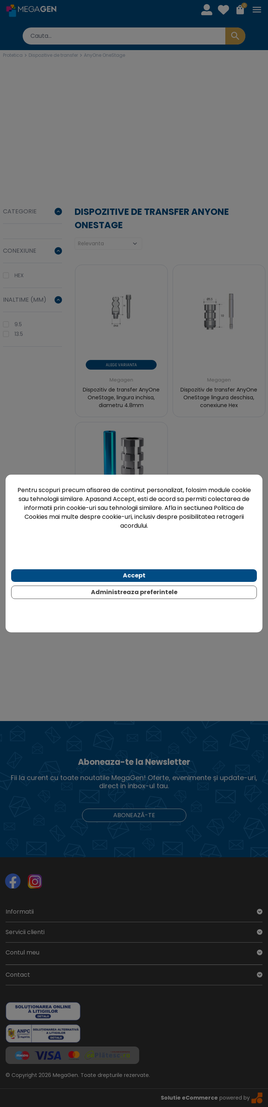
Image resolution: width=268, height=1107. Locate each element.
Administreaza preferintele (134, 592)
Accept (134, 575)
